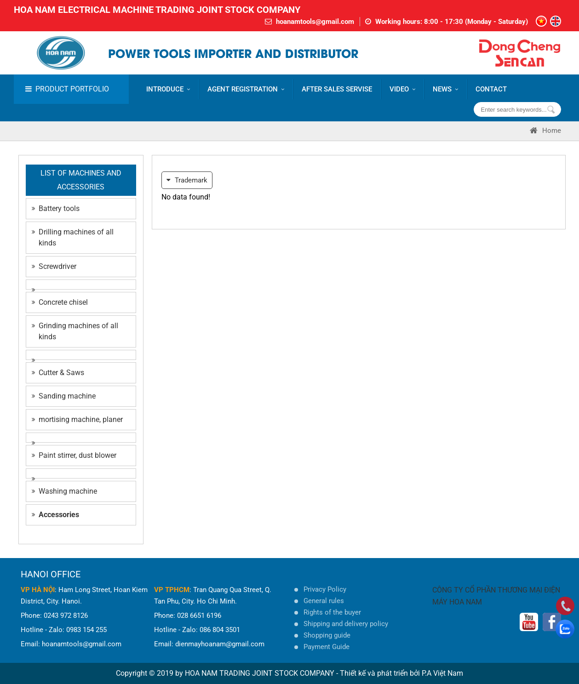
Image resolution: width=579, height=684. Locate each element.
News (445, 89)
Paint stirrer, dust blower (74, 455)
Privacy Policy (325, 589)
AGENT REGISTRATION (245, 89)
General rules (324, 601)
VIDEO (402, 89)
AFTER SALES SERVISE (337, 89)
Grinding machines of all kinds (75, 331)
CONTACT (491, 89)
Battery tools (56, 208)
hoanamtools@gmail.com (315, 21)
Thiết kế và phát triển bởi (380, 673)
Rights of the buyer (332, 612)
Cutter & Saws (58, 372)
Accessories (55, 514)
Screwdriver (54, 266)
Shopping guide (327, 635)
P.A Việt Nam (442, 673)
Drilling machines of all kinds (73, 237)
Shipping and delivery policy (346, 624)
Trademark (186, 180)
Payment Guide (327, 647)
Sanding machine (64, 396)
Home (545, 130)
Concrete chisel (60, 302)
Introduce (168, 89)
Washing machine (64, 491)
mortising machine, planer (77, 419)
